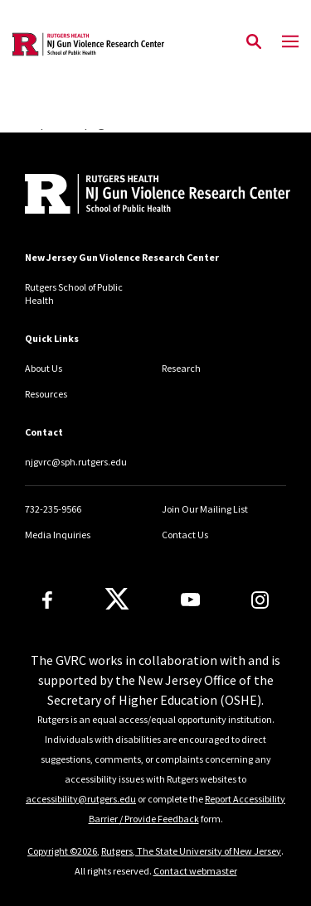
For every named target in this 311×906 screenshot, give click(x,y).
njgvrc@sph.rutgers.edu (76, 461)
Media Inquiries (57, 534)
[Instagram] (260, 600)
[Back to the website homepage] (88, 44)
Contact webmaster (195, 871)
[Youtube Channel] (190, 599)
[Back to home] (137, 196)
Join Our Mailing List (205, 509)
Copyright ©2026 (62, 851)
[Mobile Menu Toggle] (290, 42)
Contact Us (185, 534)
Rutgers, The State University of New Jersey (191, 851)
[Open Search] (254, 42)
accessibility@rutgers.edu (81, 799)
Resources (46, 394)
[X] (117, 600)
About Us (43, 368)
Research (181, 368)
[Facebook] (47, 600)
